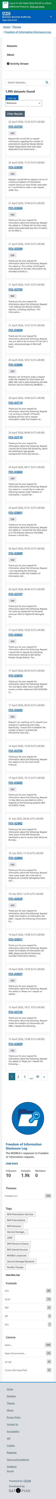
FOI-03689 (16, 553)
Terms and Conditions (18, 1459)
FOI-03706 (16, 751)
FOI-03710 (16, 437)
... (31, 1077)
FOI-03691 (16, 512)
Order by (11, 98)
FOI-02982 (16, 823)
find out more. (37, 6)
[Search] (47, 82)
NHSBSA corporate (16, 1255)
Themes (16, 27)
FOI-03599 (16, 248)
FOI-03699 (16, 1044)
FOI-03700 (16, 289)
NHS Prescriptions (16, 1220)
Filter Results (15, 113)
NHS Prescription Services (20, 1214)
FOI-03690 (16, 710)
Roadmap (12, 1452)
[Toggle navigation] (51, 16)
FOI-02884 (16, 858)
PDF (12, 296)
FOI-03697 (16, 974)
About (10, 54)
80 (37, 1076)
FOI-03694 (16, 330)
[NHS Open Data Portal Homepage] (16, 16)
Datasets (12, 45)
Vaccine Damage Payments (20, 1261)
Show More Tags (13, 1275)
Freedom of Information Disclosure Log (28, 32)
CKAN (27, 1481)
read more (12, 1163)
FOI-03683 (16, 472)
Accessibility (13, 1431)
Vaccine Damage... (16, 1231)
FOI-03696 (16, 167)
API (8, 1438)
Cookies (11, 1445)
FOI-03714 (16, 403)
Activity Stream (18, 63)
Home (6, 27)
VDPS (10, 1237)
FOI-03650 (16, 675)
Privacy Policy (14, 1417)
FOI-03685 (16, 783)
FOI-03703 (16, 126)
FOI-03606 (16, 208)
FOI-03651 (16, 939)
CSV (12, 133)
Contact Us (12, 1424)
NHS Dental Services (17, 1249)
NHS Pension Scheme (18, 1243)
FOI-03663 (16, 635)
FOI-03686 (16, 364)
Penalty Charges (15, 1267)
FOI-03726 (16, 1012)
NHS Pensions (14, 1226)
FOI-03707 (16, 594)
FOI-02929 (16, 899)
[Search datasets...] (24, 82)
